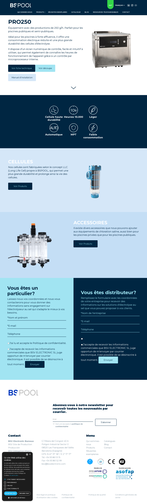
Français (120, 5)
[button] (17, 498)
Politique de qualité (97, 495)
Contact (108, 447)
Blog (106, 444)
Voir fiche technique (22, 68)
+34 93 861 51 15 (53, 457)
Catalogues (109, 441)
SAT (110, 5)
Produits (90, 447)
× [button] (30, 454)
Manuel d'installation (22, 77)
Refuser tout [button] (24, 493)
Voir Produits (20, 186)
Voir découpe (45, 68)
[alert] (17, 476)
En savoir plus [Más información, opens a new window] (14, 475)
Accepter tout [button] (10, 493)
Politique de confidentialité (49, 343)
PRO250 (19, 21)
